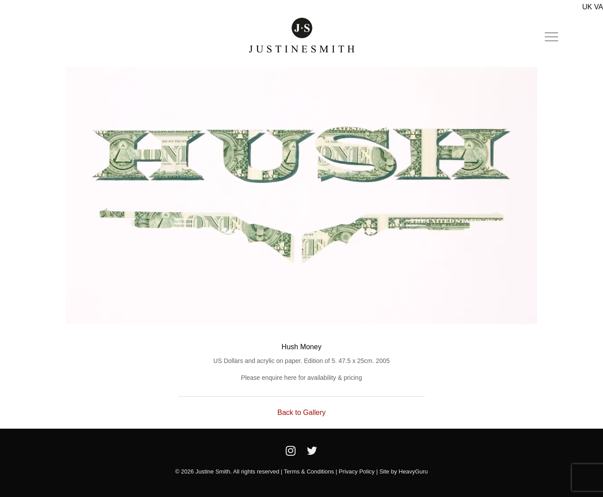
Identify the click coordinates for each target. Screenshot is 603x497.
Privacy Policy (357, 471)
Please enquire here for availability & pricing (301, 377)
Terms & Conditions (309, 471)
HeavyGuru (413, 471)
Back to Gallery (301, 412)
